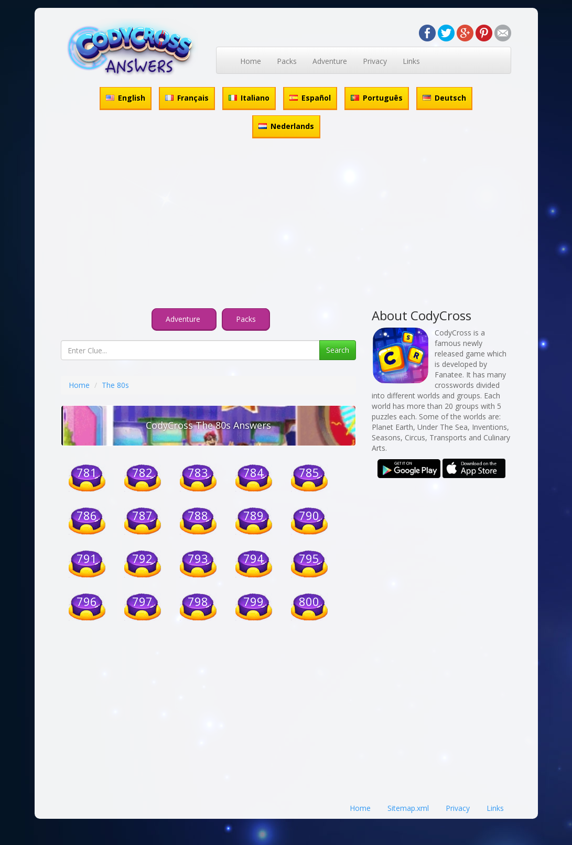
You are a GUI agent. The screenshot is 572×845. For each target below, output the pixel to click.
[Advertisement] (286, 224)
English (125, 98)
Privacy (375, 61)
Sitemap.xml (408, 808)
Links (411, 61)
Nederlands (286, 126)
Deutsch (444, 98)
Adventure (329, 61)
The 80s (115, 385)
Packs (287, 61)
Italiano (249, 98)
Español (310, 98)
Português (377, 98)
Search (337, 350)
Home (250, 61)
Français (187, 98)
